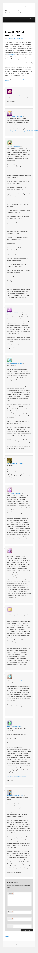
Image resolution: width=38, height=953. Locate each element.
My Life (12, 20)
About (21, 20)
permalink (7, 80)
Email (10, 919)
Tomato (8, 726)
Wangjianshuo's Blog (13, 11)
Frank (8, 463)
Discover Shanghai (22, 18)
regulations (12, 54)
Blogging (29, 18)
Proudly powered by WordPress (19, 944)
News (17, 20)
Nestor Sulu (9, 795)
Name (10, 912)
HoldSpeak (7, 936)
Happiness (7, 20)
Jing (8, 312)
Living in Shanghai (13, 18)
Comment (10, 894)
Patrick (8, 363)
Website (9, 925)
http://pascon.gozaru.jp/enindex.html (16, 776)
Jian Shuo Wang (20, 38)
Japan (15, 79)
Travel (6, 18)
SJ (7, 94)
